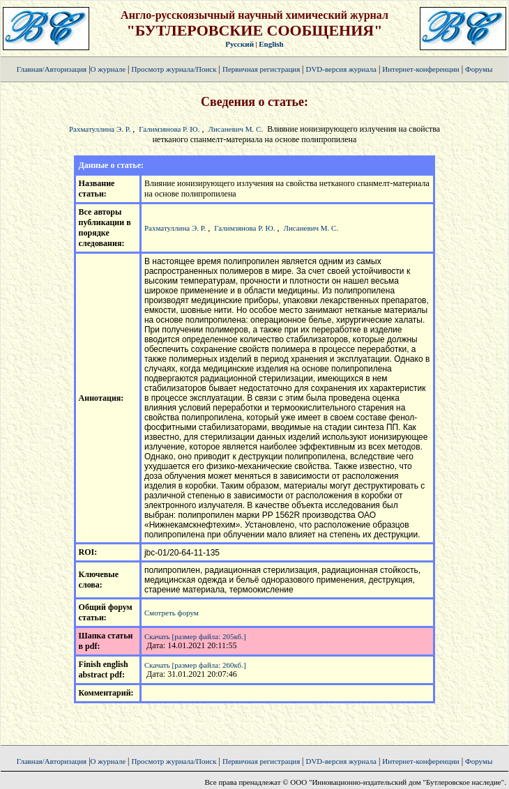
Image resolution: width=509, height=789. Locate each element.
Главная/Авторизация (51, 69)
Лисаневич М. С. (235, 129)
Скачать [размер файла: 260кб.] (195, 665)
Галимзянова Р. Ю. (169, 129)
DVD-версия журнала (340, 69)
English (271, 44)
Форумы (478, 69)
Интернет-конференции (420, 69)
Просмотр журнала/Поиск (173, 69)
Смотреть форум (171, 612)
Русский (239, 44)
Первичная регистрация (262, 69)
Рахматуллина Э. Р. (99, 129)
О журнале (108, 69)
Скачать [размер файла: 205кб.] (195, 636)
